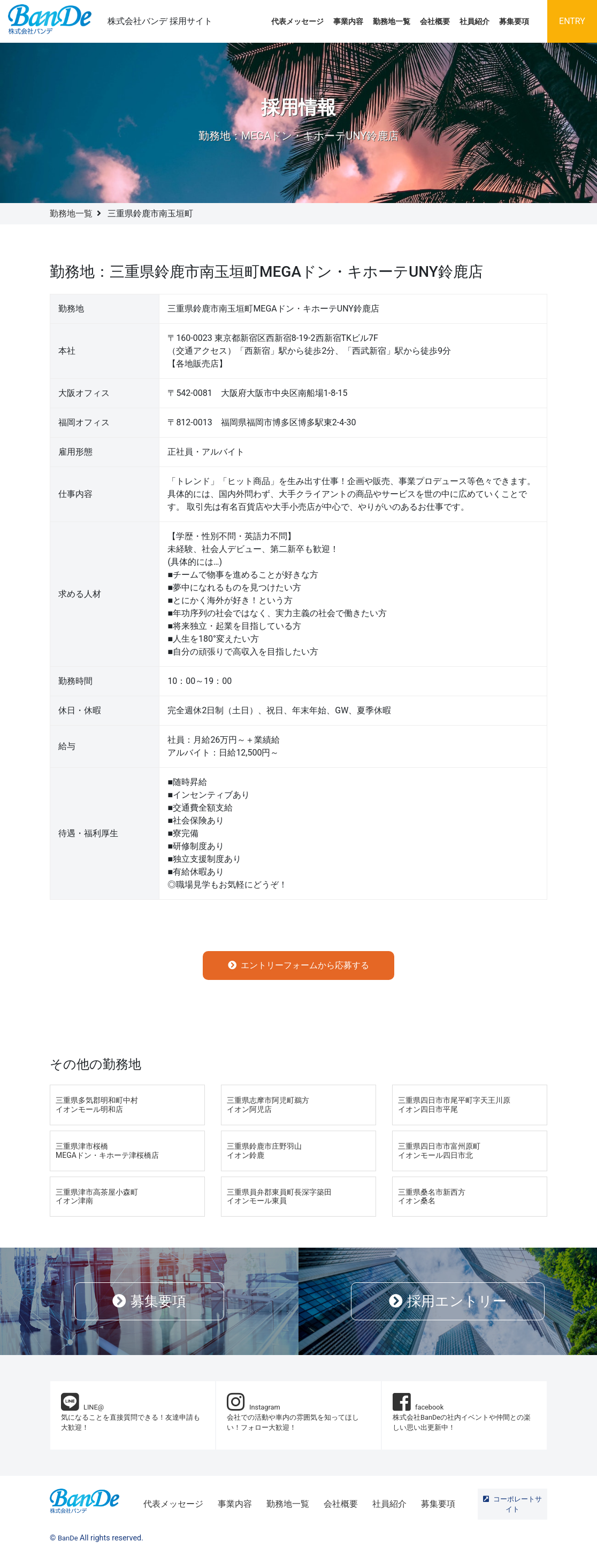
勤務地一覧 (391, 21)
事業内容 (348, 21)
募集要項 (514, 21)
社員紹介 (474, 21)
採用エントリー (448, 1301)
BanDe (68, 1538)
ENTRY (572, 21)
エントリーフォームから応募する (298, 965)
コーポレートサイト (512, 1504)
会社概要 (435, 21)
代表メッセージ (297, 21)
